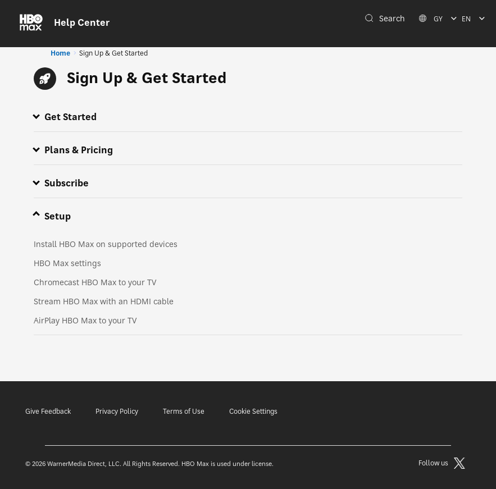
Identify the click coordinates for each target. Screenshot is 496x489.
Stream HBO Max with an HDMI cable (104, 301)
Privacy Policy (116, 411)
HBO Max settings (67, 263)
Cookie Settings (253, 411)
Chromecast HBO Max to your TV (95, 282)
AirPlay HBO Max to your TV (85, 320)
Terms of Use (183, 411)
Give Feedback (48, 411)
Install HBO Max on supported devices (106, 244)
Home (60, 53)
